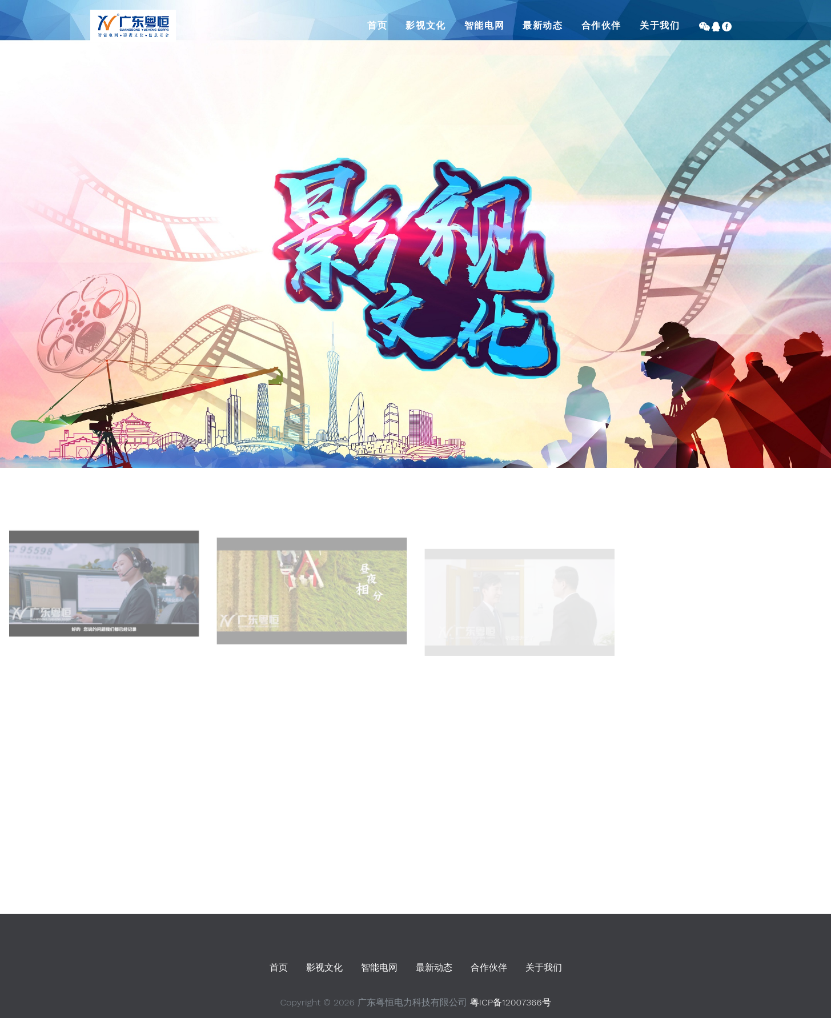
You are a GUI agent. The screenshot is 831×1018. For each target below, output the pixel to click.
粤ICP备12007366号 (510, 1002)
